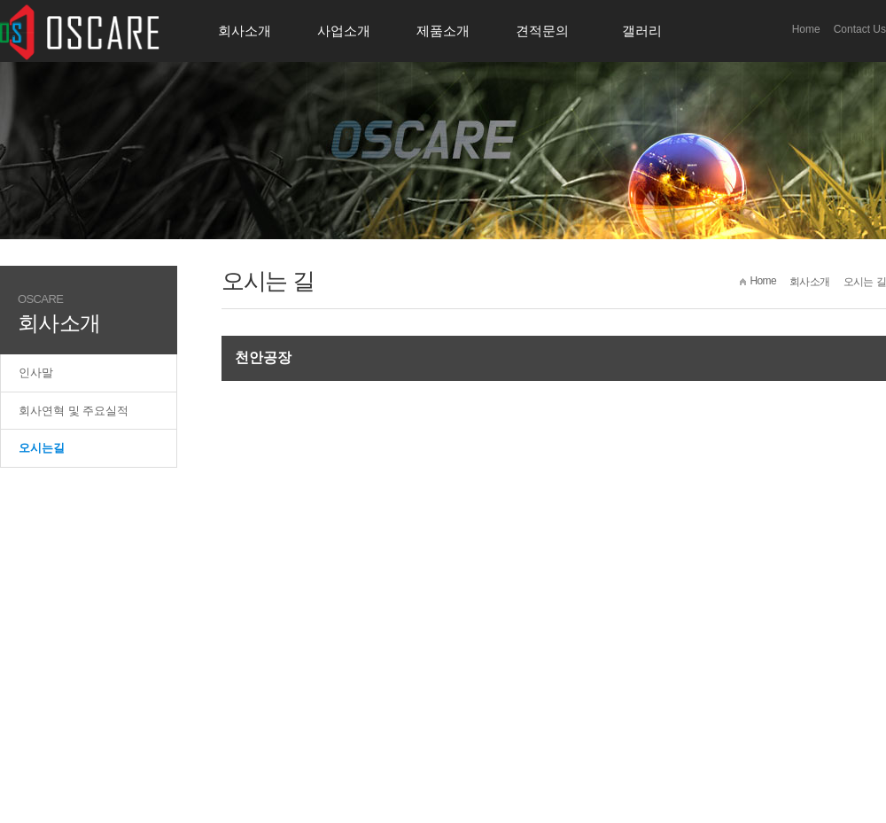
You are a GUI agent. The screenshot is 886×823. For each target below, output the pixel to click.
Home (806, 29)
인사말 (36, 372)
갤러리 (642, 30)
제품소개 (443, 30)
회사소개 (244, 30)
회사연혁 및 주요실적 (73, 410)
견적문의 (542, 30)
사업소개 (343, 30)
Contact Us (860, 29)
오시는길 (42, 447)
